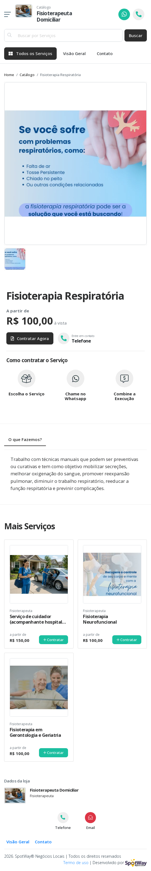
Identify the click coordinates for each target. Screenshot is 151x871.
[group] (75, 163)
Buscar (135, 35)
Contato (105, 53)
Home (9, 74)
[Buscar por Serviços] (68, 35)
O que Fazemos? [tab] (25, 439)
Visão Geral (74, 53)
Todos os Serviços (30, 53)
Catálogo (27, 74)
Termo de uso (75, 862)
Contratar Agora (30, 338)
